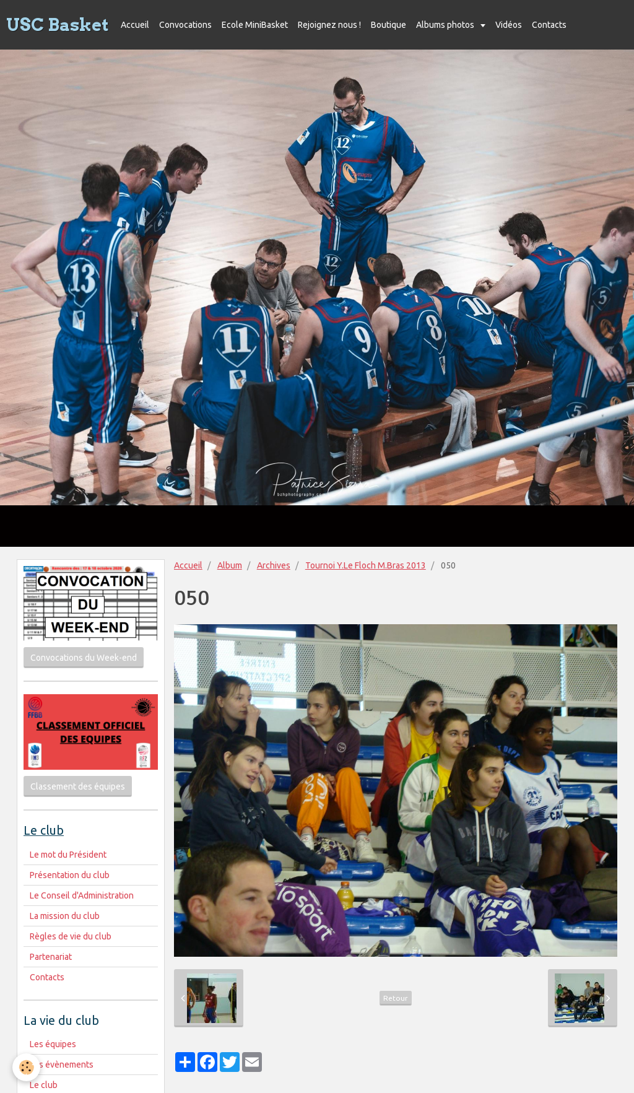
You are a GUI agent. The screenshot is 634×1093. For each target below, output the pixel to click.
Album (229, 565)
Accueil (135, 25)
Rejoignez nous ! (329, 25)
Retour (395, 998)
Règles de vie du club (70, 936)
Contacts (549, 25)
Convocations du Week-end (83, 658)
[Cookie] (26, 1067)
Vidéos (508, 25)
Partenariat (51, 957)
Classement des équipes (77, 786)
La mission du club (65, 916)
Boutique (388, 25)
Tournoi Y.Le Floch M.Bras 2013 (365, 565)
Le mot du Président (68, 855)
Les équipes (53, 1044)
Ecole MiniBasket (255, 25)
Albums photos (446, 25)
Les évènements (61, 1064)
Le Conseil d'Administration (82, 895)
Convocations (185, 25)
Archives (273, 565)
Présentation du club (70, 875)
